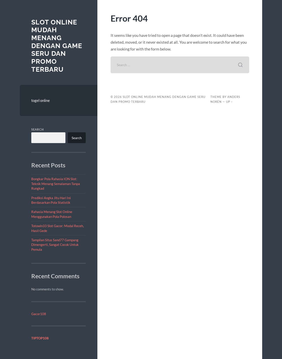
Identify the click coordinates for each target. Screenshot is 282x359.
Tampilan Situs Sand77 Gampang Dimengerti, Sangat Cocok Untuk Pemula (55, 244)
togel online (40, 100)
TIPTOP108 (40, 338)
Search (37, 129)
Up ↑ (229, 101)
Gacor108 (38, 314)
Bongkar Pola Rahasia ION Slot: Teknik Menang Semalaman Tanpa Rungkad (55, 183)
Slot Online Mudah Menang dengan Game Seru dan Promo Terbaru (56, 45)
